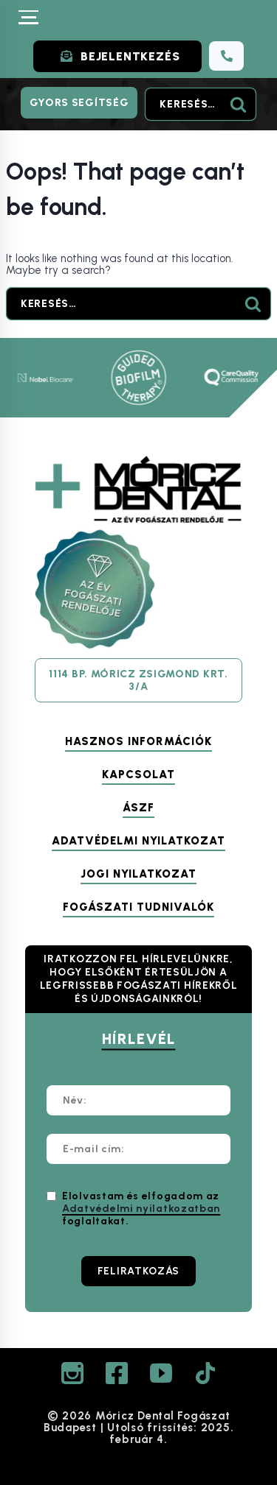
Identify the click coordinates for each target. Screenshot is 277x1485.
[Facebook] (117, 1373)
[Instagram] (72, 1373)
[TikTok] (205, 1373)
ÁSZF (138, 807)
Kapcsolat (138, 774)
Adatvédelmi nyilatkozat (138, 840)
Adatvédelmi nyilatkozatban (141, 1208)
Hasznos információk (138, 741)
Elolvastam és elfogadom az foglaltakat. (141, 1208)
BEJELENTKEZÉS (130, 56)
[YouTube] (161, 1373)
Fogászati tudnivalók (138, 907)
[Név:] (138, 1100)
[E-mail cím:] (138, 1149)
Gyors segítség (79, 102)
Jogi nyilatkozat (138, 874)
